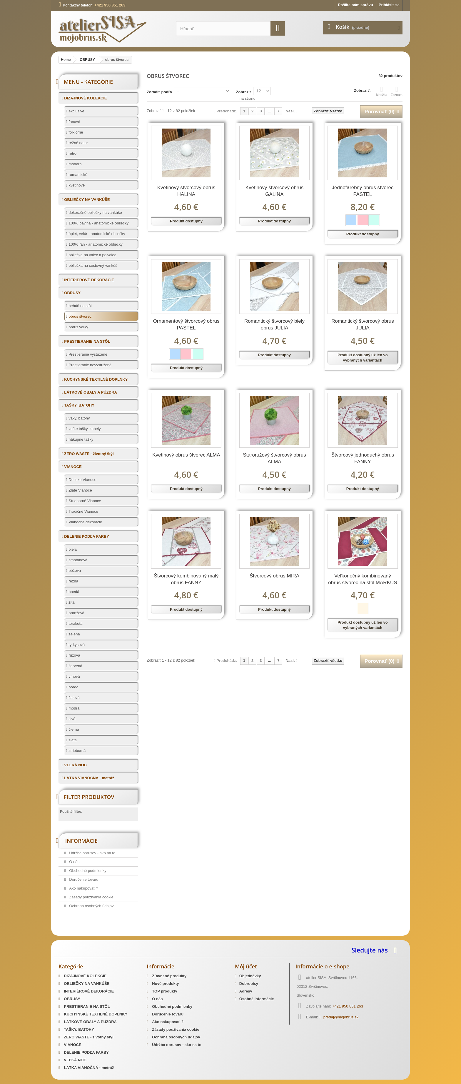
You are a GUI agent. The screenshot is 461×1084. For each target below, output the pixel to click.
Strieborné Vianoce (84, 501)
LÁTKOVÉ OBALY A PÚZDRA (90, 392)
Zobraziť (243, 92)
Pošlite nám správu (355, 5)
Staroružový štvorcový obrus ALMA (274, 458)
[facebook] (397, 950)
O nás (73, 862)
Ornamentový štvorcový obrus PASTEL (186, 324)
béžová (74, 570)
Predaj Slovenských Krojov (130, 933)
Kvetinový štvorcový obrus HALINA (186, 191)
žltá (71, 602)
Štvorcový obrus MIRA (274, 576)
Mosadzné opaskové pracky (180, 933)
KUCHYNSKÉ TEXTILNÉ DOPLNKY (95, 379)
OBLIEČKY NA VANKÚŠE (86, 199)
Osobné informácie (256, 999)
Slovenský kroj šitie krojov (82, 933)
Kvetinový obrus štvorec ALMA (186, 455)
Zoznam (396, 91)
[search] (277, 28)
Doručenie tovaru (83, 879)
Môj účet (246, 966)
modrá (73, 708)
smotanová (77, 560)
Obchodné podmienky (87, 870)
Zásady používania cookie (90, 897)
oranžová (76, 613)
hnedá (73, 592)
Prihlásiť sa (389, 5)
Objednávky (250, 976)
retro (72, 153)
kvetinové (76, 185)
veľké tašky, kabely (84, 429)
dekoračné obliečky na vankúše (95, 212)
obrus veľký (78, 327)
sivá (72, 719)
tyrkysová (76, 644)
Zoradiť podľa (159, 92)
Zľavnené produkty (169, 976)
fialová (74, 697)
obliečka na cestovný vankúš (92, 265)
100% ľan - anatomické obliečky (95, 244)
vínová (74, 676)
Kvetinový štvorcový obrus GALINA (274, 191)
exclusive (76, 111)
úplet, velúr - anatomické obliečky (96, 234)
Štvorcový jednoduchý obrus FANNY (362, 458)
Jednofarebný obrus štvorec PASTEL (363, 191)
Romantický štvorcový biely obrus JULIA (274, 324)
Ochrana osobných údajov (91, 906)
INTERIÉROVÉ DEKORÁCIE (88, 280)
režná (73, 581)
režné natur (78, 143)
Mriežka (381, 91)
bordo (73, 687)
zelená (74, 634)
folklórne (75, 132)
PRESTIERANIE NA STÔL (86, 341)
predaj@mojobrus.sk (340, 1017)
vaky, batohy (79, 418)
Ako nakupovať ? (83, 888)
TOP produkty (164, 991)
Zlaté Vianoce (80, 490)
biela (72, 549)
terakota (75, 623)
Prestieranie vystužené (87, 354)
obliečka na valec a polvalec (92, 255)
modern (75, 164)
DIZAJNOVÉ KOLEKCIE (85, 98)
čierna (73, 729)
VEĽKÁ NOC (75, 765)
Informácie (81, 840)
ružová (74, 655)
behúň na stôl (80, 306)
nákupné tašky (80, 439)
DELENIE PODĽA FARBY (86, 536)
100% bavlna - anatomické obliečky (98, 223)
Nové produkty (165, 983)
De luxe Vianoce (82, 479)
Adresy (245, 991)
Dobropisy (248, 983)
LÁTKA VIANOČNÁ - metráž (88, 778)
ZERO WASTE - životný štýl (88, 454)
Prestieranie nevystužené (90, 365)
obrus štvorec (80, 316)
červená (75, 666)
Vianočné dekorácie (85, 522)
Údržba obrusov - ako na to (91, 853)
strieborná (77, 750)
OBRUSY (72, 293)
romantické (77, 174)
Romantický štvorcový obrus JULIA (362, 324)
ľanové (74, 121)
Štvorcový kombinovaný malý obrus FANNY (186, 579)
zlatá (72, 740)
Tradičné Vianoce (83, 511)
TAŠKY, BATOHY (78, 405)
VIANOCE (72, 466)
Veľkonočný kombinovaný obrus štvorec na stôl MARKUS (362, 579)
